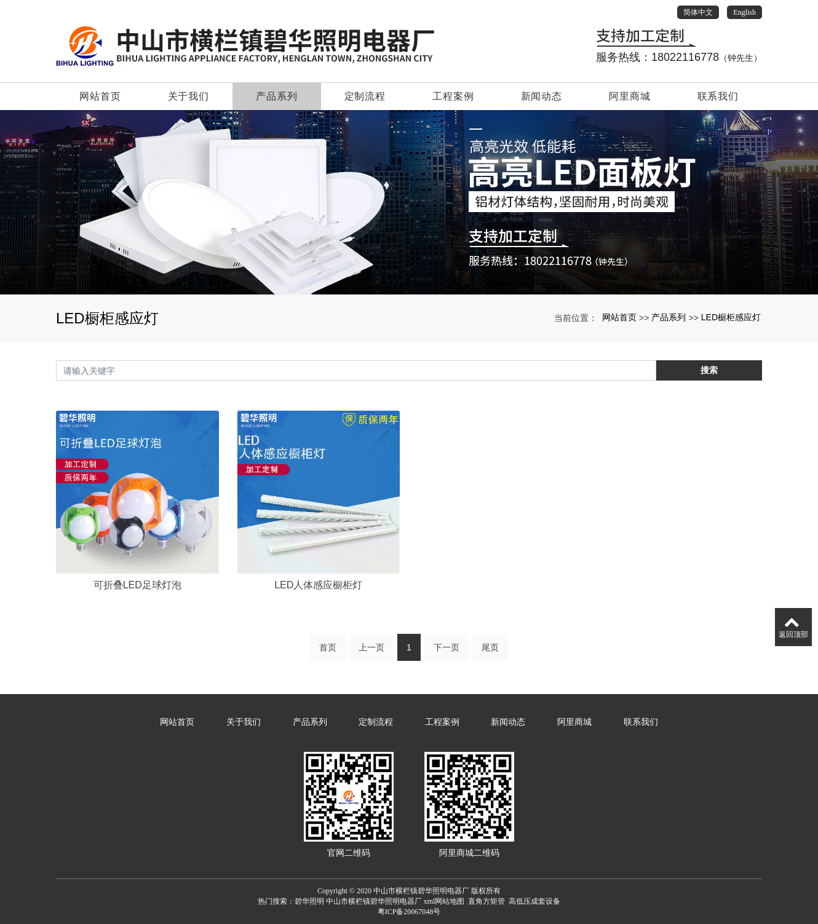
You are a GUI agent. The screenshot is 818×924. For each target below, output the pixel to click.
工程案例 (453, 96)
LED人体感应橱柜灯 (318, 673)
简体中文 (698, 12)
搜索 (709, 370)
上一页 (371, 657)
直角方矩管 (486, 901)
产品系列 (276, 96)
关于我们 (188, 96)
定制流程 (365, 96)
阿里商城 (629, 96)
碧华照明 (309, 901)
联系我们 (718, 96)
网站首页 (100, 96)
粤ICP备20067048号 (409, 911)
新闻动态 (541, 96)
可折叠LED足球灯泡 (137, 673)
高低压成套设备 (534, 901)
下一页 (446, 657)
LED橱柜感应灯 (731, 317)
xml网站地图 (444, 901)
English (744, 12)
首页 (327, 657)
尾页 (490, 657)
